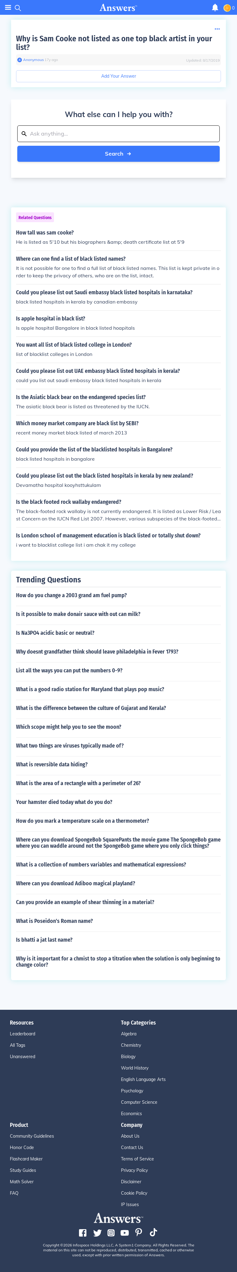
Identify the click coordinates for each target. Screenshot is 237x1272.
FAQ (14, 1193)
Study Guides (23, 1170)
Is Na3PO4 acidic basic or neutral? (55, 633)
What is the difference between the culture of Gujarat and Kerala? (91, 708)
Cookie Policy (134, 1193)
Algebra (128, 1034)
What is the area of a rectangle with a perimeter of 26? (78, 783)
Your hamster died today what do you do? (64, 802)
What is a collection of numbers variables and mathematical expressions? (101, 864)
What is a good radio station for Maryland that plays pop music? (90, 689)
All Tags (17, 1045)
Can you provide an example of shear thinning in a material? (85, 902)
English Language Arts (143, 1079)
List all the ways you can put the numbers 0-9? (69, 670)
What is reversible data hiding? (52, 764)
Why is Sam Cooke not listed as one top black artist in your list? (114, 43)
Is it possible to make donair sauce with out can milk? (78, 614)
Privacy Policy (134, 1170)
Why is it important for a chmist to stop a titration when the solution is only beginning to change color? (118, 961)
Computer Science (139, 1102)
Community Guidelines (32, 1136)
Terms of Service (137, 1159)
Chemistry (131, 1045)
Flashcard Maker (26, 1159)
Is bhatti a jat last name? (44, 939)
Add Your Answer (118, 76)
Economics (131, 1113)
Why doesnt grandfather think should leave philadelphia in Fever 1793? (97, 651)
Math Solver (22, 1181)
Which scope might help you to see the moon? (68, 727)
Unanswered (22, 1056)
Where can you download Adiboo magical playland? (75, 883)
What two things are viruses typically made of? (70, 745)
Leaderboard (22, 1034)
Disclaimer (131, 1181)
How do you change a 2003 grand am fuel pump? (71, 595)
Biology (128, 1056)
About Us (130, 1136)
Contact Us (132, 1147)
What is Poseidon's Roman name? (54, 921)
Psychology (132, 1091)
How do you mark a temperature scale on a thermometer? (82, 820)
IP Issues (130, 1204)
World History (134, 1068)
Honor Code (22, 1147)
